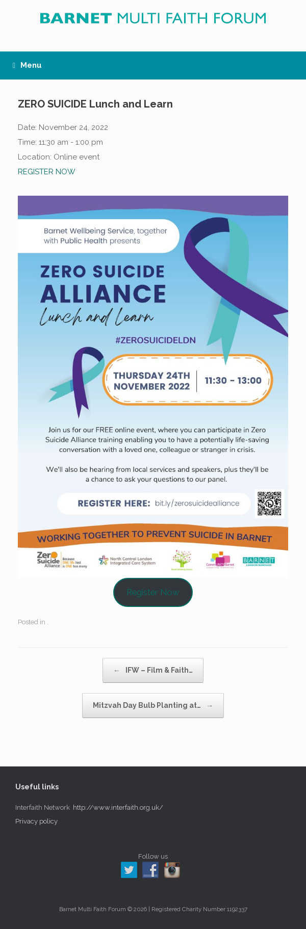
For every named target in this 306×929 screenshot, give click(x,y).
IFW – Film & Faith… (153, 670)
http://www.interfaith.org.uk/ (118, 807)
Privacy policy (36, 821)
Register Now (153, 592)
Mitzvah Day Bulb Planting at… (153, 705)
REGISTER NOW (46, 171)
